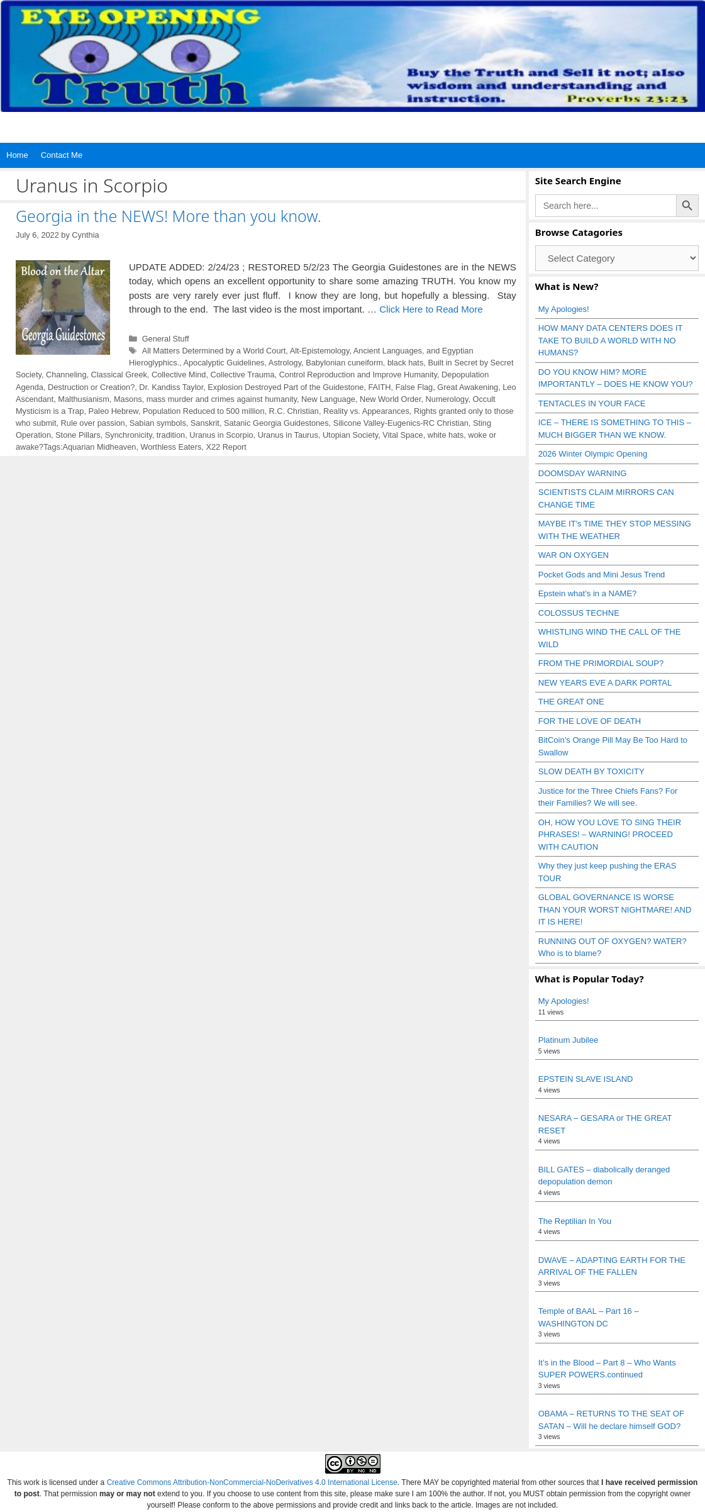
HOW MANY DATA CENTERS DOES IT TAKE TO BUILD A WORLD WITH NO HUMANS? (610, 340)
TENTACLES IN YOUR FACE (592, 403)
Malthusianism (83, 399)
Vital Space (402, 435)
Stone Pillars (78, 435)
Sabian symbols (158, 423)
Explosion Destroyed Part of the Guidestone (286, 387)
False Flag (414, 387)
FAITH (379, 387)
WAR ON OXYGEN (573, 555)
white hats (446, 435)
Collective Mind (179, 374)
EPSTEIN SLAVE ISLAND (585, 1079)
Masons (128, 399)
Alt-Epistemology (320, 350)
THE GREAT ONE (571, 701)
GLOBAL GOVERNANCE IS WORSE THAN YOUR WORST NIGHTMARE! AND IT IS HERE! (615, 909)
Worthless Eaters (170, 447)
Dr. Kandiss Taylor (171, 387)
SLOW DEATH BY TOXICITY (591, 771)
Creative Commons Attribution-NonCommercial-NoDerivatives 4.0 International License (252, 1482)
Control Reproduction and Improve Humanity (358, 374)
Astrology (285, 362)
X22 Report (226, 447)
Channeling (66, 374)
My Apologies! (563, 309)
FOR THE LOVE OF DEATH (589, 721)
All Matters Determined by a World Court (214, 350)
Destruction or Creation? (91, 387)
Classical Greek (119, 374)
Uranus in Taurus (288, 435)
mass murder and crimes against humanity (222, 399)
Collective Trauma (243, 374)
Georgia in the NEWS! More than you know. (168, 215)
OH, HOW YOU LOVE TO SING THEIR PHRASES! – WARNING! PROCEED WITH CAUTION (609, 835)
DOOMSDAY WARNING (582, 473)
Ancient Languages (387, 350)
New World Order (390, 399)
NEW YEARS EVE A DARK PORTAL (605, 682)
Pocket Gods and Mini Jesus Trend (601, 574)
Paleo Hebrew (113, 411)
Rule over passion (93, 423)
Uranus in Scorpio (221, 435)
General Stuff (165, 338)
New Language (328, 399)
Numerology (447, 399)
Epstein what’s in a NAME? (587, 593)
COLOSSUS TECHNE (578, 613)
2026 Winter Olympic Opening (592, 454)
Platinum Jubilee (568, 1040)
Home (17, 155)
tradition (171, 435)
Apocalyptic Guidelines (223, 362)
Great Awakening (467, 387)
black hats (405, 362)
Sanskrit (205, 423)
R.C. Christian (294, 411)
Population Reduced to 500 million (204, 411)
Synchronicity (128, 435)
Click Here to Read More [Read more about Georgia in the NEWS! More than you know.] (430, 309)
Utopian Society (350, 435)
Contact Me (61, 155)
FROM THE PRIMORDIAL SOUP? (600, 663)
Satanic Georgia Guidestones (276, 423)
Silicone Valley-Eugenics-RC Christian (401, 423)
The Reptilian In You (574, 1221)
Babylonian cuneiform (344, 362)
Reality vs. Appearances (366, 411)
